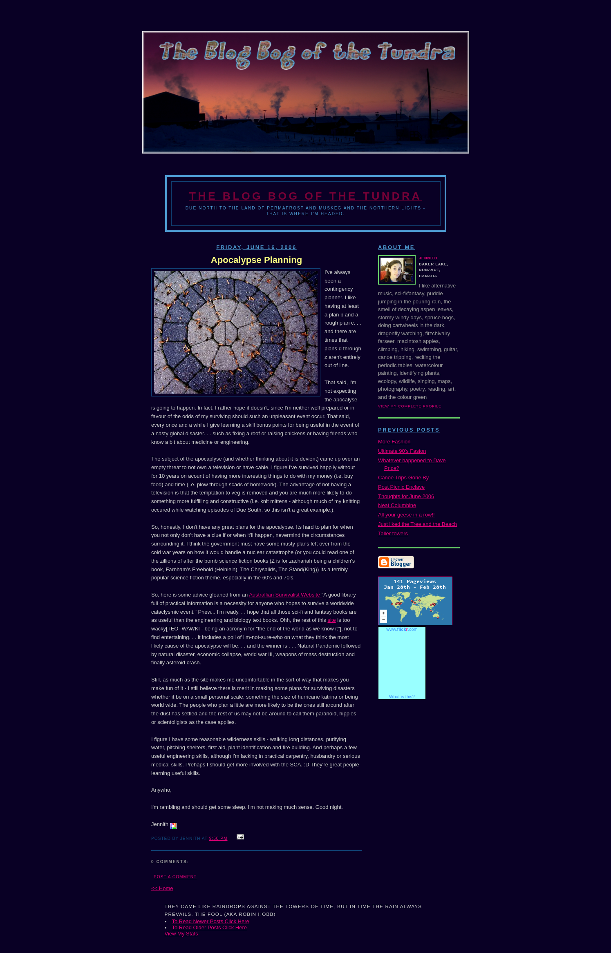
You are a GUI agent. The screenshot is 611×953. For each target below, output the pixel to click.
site (331, 620)
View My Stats (181, 934)
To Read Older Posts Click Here (209, 927)
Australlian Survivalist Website (285, 595)
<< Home (162, 888)
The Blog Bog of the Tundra (305, 196)
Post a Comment (175, 877)
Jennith (428, 258)
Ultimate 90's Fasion (402, 451)
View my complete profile (409, 406)
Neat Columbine (397, 505)
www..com (401, 629)
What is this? (402, 696)
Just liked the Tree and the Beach (417, 524)
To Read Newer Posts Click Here (210, 921)
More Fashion (394, 442)
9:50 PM (218, 838)
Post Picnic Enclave (401, 487)
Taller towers (393, 533)
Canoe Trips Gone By (403, 477)
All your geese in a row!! (406, 515)
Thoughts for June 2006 (406, 496)
